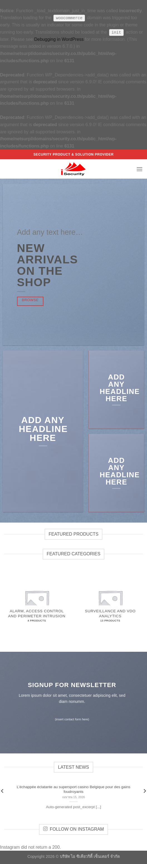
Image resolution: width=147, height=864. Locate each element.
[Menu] (139, 169)
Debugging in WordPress (59, 39)
